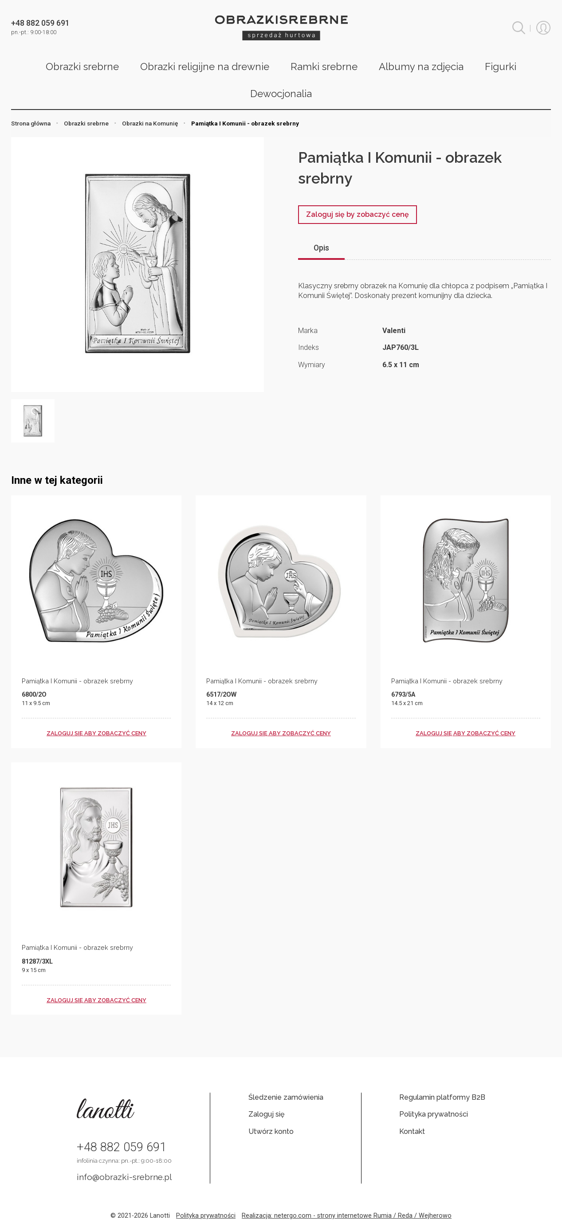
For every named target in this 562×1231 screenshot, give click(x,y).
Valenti (393, 330)
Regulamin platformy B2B (442, 1097)
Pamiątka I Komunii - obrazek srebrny (77, 681)
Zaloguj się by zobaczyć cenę (357, 214)
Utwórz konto (271, 1131)
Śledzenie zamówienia (285, 1097)
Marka (308, 330)
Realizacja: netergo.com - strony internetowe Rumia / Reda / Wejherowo (347, 1215)
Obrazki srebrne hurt (281, 27)
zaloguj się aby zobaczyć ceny (96, 733)
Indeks (308, 347)
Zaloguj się (266, 1114)
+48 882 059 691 (121, 1147)
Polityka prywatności (433, 1114)
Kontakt (412, 1131)
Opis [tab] (321, 247)
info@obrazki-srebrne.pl (124, 1177)
